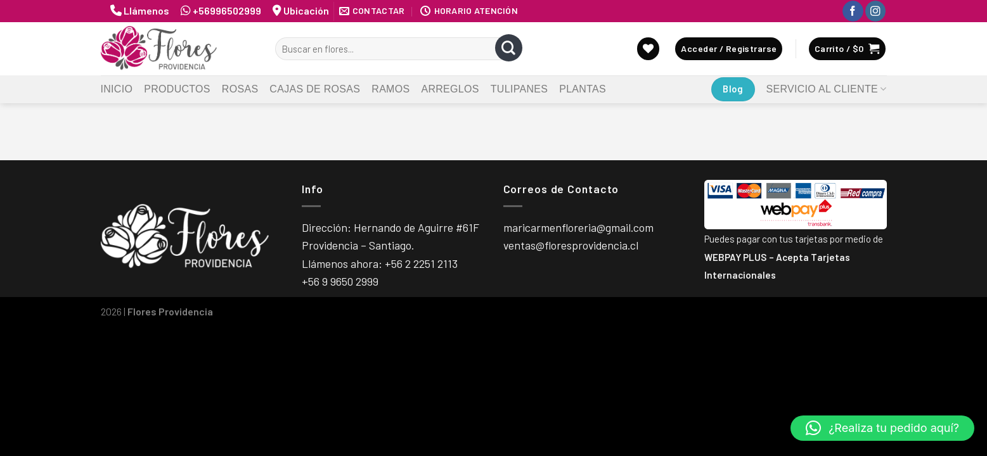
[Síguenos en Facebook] (852, 11)
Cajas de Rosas (314, 89)
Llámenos (147, 10)
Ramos (390, 89)
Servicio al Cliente (826, 89)
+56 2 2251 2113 (421, 263)
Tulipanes (519, 89)
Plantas (582, 89)
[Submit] (509, 49)
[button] (882, 428)
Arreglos (450, 89)
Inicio (117, 89)
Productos (177, 89)
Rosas (240, 89)
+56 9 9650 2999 (340, 281)
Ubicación (306, 10)
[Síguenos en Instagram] (875, 11)
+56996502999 (227, 10)
